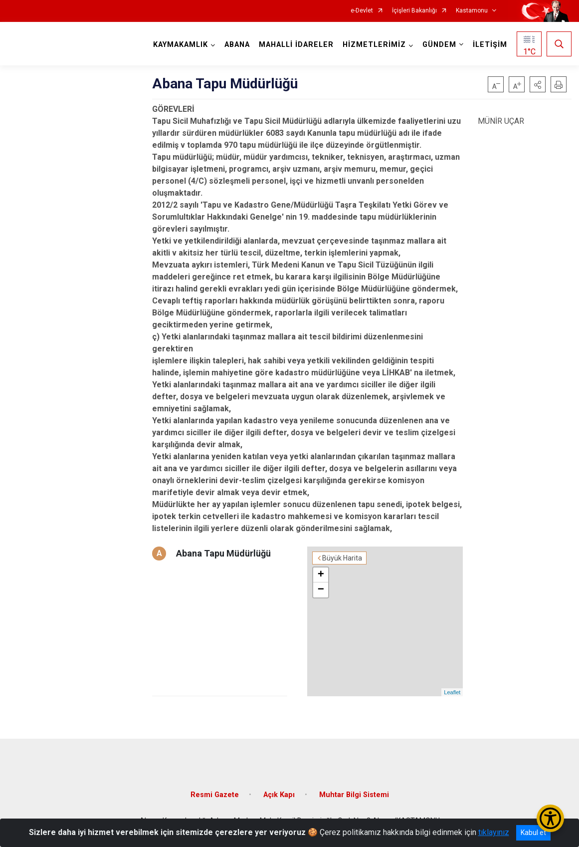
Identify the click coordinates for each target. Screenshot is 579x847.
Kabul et (533, 833)
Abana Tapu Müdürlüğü (223, 553)
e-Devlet (362, 10)
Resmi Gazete (215, 795)
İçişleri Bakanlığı (414, 10)
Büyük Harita (342, 558)
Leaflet (452, 692)
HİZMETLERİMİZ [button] (374, 44)
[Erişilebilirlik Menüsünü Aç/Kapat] (550, 818)
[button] (538, 84)
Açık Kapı (279, 795)
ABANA (237, 44)
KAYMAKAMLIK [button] (180, 44)
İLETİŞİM (490, 44)
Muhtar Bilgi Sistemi (354, 795)
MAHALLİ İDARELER (296, 44)
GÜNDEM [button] (439, 44)
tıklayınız (493, 832)
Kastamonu (472, 10)
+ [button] (321, 574)
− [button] (321, 589)
